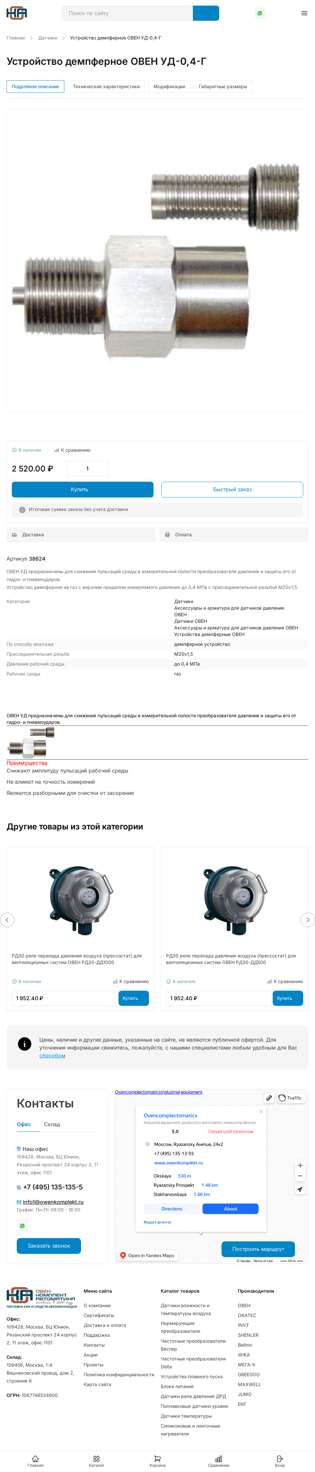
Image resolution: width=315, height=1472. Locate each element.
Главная (36, 1461)
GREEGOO (249, 1374)
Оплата (178, 534)
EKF (242, 1404)
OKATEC (247, 1315)
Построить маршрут (258, 1249)
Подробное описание (35, 86)
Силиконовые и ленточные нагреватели (190, 1429)
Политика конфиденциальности (119, 1374)
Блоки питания (177, 1386)
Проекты (93, 1364)
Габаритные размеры (223, 86)
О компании (97, 1305)
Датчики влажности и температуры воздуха (186, 1309)
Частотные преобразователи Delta (193, 1362)
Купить (79, 489)
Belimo (245, 1345)
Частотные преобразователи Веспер (193, 1345)
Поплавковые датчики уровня (194, 1406)
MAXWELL (249, 1384)
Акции (90, 1355)
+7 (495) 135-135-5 (50, 1187)
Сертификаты (99, 1315)
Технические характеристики (106, 86)
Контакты (94, 1345)
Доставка (28, 534)
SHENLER (248, 1335)
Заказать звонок (49, 1245)
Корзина (157, 1461)
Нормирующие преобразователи (180, 1327)
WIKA (244, 1355)
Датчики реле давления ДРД (193, 1396)
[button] (7, 920)
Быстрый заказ (232, 489)
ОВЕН (244, 1305)
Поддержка (97, 1335)
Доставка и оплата (105, 1325)
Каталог (96, 1461)
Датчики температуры (186, 1416)
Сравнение (218, 1461)
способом (52, 1055)
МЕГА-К (246, 1364)
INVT (243, 1325)
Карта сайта (97, 1384)
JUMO (245, 1394)
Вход (279, 1461)
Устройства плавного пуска (192, 1376)
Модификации (169, 86)
